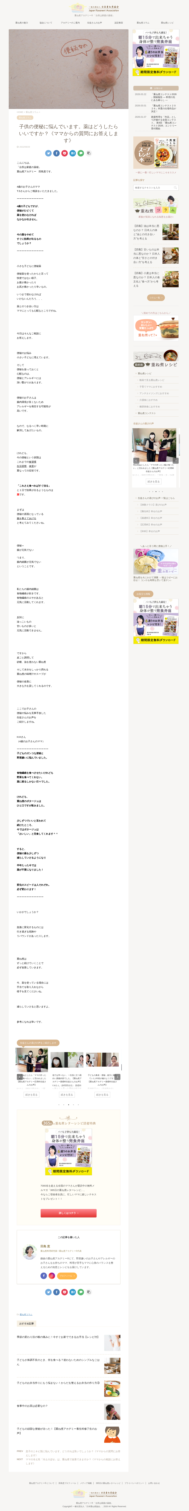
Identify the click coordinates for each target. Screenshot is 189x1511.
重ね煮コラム (143, 23)
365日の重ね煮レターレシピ (108, 1483)
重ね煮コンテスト (147, 413)
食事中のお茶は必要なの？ (32, 1405)
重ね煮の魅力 (21, 23)
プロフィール (67, 1275)
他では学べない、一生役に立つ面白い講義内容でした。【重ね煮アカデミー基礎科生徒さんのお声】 (68, 1078)
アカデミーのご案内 (70, 23)
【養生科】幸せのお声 (150, 511)
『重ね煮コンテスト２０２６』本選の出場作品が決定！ (163, 108)
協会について (46, 23)
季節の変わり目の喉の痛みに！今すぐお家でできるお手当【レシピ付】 (58, 1337)
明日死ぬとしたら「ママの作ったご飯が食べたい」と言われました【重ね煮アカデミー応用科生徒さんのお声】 (156, 468)
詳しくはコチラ (68, 1213)
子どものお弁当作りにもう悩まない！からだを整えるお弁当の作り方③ (58, 1383)
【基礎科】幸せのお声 (150, 518)
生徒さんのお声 (94, 23)
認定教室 (119, 23)
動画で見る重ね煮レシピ (151, 380)
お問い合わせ (154, 1483)
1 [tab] (59, 1104)
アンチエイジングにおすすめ (154, 393)
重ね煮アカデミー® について (41, 1483)
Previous (20, 1077)
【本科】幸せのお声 (149, 531)
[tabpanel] (33, 1074)
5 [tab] (78, 1104)
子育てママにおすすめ (150, 386)
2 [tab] (63, 1104)
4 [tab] (73, 1104)
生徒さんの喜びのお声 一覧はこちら (156, 498)
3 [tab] (68, 1104)
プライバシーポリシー (134, 1483)
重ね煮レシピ (167, 23)
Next (117, 1077)
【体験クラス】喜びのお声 (153, 504)
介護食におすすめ (148, 400)
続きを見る (33, 1094)
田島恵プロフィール (67, 1483)
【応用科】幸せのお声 (150, 524)
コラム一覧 (156, 297)
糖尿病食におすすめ (149, 406)
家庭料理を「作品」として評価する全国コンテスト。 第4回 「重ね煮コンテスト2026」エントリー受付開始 (164, 123)
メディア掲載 (86, 1483)
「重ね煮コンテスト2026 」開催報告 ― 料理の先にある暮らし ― (164, 97)
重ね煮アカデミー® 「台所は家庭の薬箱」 (94, 1503)
